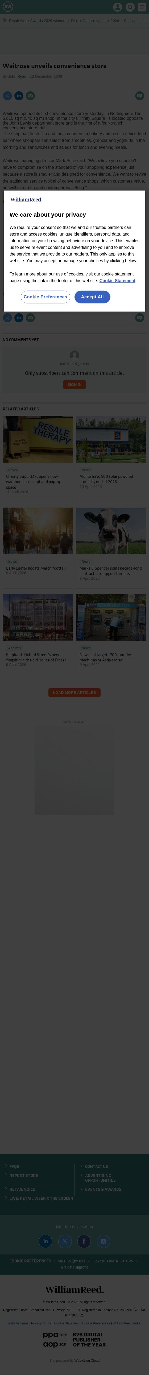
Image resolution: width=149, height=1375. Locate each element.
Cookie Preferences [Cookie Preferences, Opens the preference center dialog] (45, 297)
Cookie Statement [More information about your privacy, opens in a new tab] (117, 280)
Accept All (92, 297)
